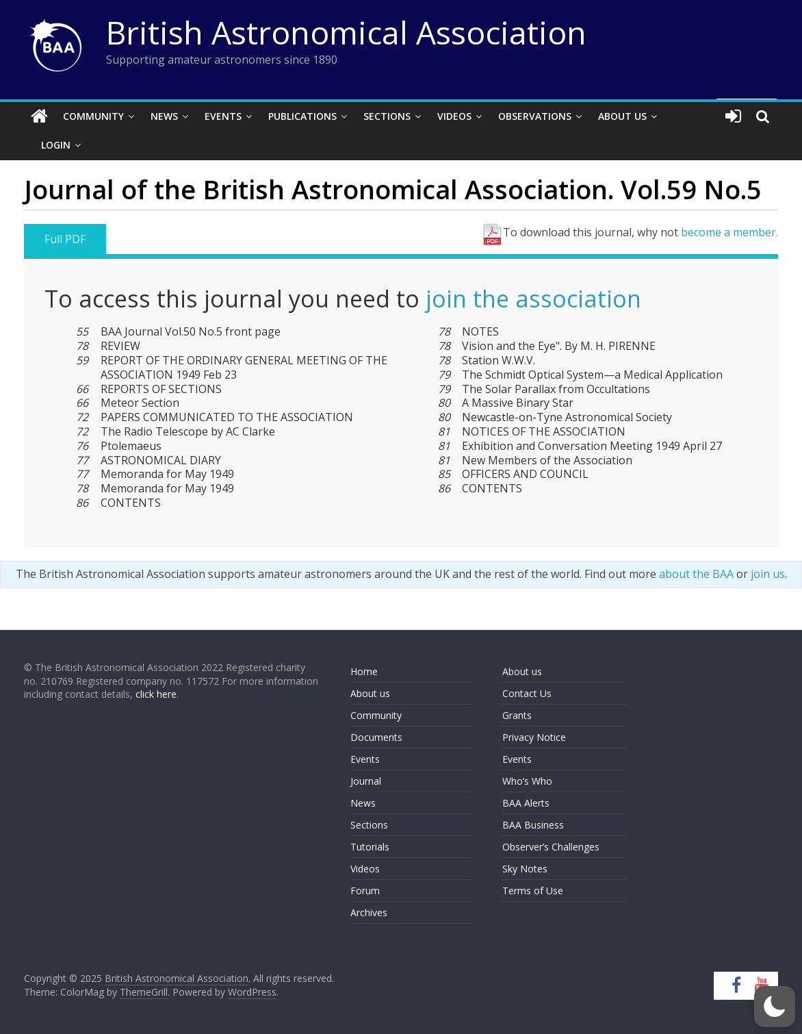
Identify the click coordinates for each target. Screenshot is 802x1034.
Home (364, 671)
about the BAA (696, 573)
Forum (365, 890)
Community (93, 116)
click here (156, 694)
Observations (534, 116)
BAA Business (533, 824)
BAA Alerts (525, 802)
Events (223, 116)
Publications (302, 116)
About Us (622, 116)
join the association (533, 298)
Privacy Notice (534, 737)
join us (768, 573)
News (164, 116)
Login (55, 144)
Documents (376, 737)
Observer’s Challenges (550, 846)
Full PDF (65, 239)
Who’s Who (527, 780)
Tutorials (369, 846)
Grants (517, 715)
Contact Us (527, 693)
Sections (387, 116)
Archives (368, 912)
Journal (365, 780)
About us (370, 693)
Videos (454, 116)
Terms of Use (532, 890)
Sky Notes (524, 868)
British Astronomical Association (346, 32)
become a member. (729, 232)
